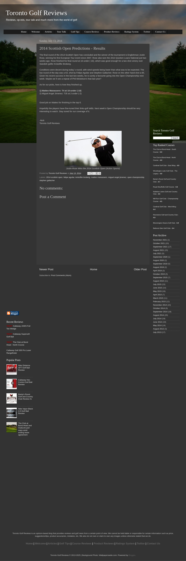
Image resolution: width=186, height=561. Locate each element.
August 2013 (158, 329)
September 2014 (160, 312)
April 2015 (157, 295)
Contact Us (160, 32)
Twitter (147, 32)
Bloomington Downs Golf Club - (166, 223)
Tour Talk (61, 32)
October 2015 (159, 274)
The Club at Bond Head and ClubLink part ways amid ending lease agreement (25, 429)
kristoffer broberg (82, 177)
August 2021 (158, 250)
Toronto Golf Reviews (36, 13)
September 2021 (160, 247)
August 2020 (158, 260)
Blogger (131, 555)
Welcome (35, 32)
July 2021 (157, 253)
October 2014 (159, 308)
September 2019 (160, 264)
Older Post (140, 269)
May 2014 (157, 325)
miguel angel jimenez (117, 177)
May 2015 (157, 291)
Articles (48, 32)
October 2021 (159, 243)
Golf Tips (75, 32)
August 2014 (158, 315)
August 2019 (158, 267)
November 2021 (160, 240)
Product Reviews (111, 32)
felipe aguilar (69, 177)
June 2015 (157, 288)
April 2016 (157, 271)
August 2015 (158, 281)
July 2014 (157, 318)
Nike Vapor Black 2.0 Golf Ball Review (25, 411)
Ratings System (131, 32)
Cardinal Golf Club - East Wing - (166, 165)
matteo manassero (99, 177)
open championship (135, 177)
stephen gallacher (47, 180)
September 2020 (160, 257)
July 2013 (157, 332)
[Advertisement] (15, 81)
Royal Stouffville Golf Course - (165, 187)
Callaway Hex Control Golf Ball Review (25, 382)
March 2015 (158, 298)
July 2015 (157, 284)
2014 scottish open (54, 177)
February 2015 (159, 301)
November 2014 (160, 305)
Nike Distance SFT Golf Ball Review (24, 367)
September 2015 (160, 277)
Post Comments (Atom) (61, 275)
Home (23, 32)
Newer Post (46, 269)
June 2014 (157, 322)
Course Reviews (91, 32)
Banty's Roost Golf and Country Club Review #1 (25, 396)
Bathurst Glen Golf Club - (163, 228)
